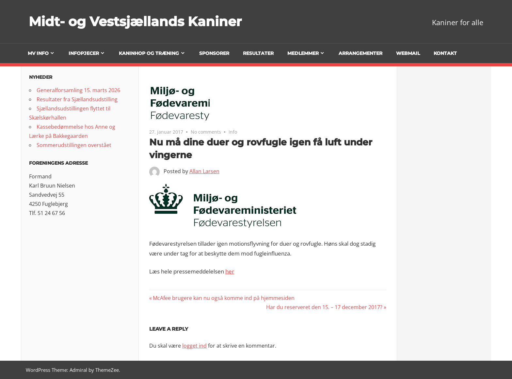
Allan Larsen (204, 171)
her (229, 271)
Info (233, 132)
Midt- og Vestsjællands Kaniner (135, 21)
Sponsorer (214, 53)
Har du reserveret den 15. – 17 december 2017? (324, 307)
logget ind (194, 345)
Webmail (408, 53)
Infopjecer (84, 53)
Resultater (258, 53)
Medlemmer (303, 53)
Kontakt (445, 53)
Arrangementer (360, 53)
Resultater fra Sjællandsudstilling (77, 99)
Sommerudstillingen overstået (74, 145)
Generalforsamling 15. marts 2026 (78, 90)
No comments (206, 132)
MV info (38, 53)
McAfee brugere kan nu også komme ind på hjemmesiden (223, 298)
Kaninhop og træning (149, 53)
